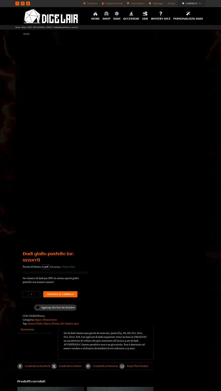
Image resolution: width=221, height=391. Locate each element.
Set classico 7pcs (70, 323)
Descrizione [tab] (27, 329)
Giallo (38, 323)
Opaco (47, 323)
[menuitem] (171, 3)
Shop (24, 27)
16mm (31, 323)
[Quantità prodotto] (31, 294)
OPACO (49, 27)
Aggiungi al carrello (60, 294)
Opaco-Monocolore (46, 320)
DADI (29, 27)
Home (17, 27)
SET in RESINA (39, 27)
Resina (55, 323)
